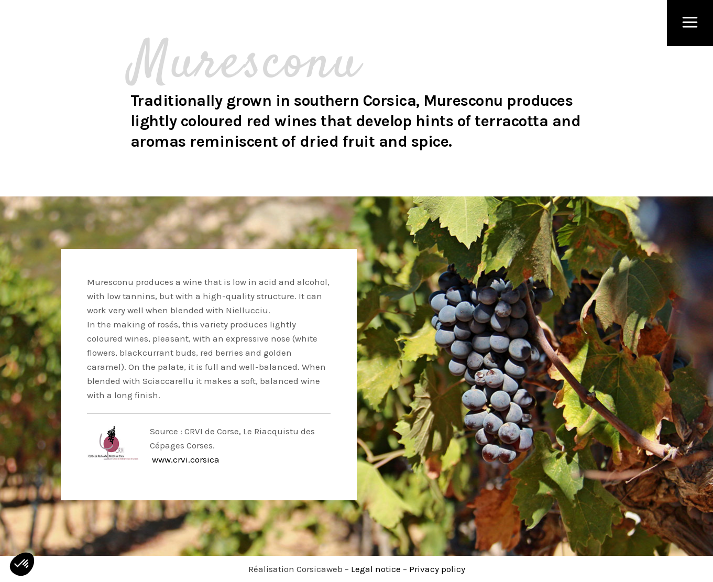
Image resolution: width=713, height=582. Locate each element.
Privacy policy (437, 569)
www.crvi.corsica (185, 459)
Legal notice (376, 569)
